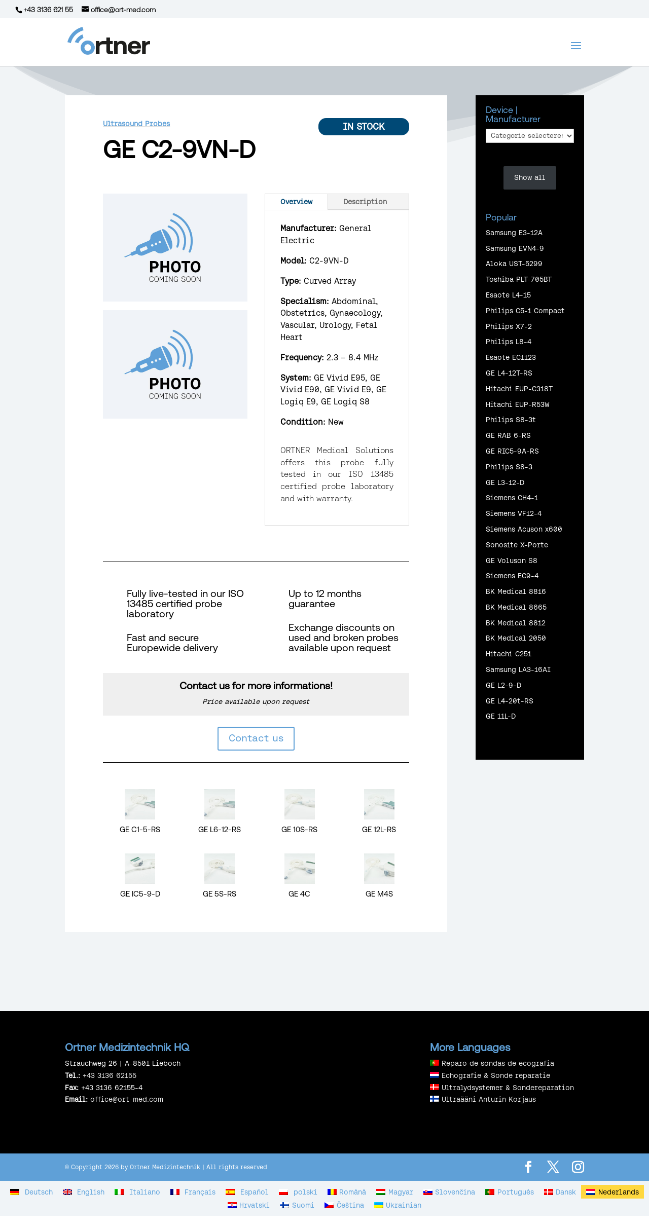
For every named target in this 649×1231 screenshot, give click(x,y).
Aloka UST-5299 (514, 263)
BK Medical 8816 (516, 591)
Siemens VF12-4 (514, 513)
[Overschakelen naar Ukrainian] (398, 1205)
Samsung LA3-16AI (518, 669)
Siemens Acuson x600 (524, 529)
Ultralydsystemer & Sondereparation (508, 1088)
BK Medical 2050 (516, 638)
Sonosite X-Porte (517, 545)
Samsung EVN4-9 (515, 248)
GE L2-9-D (503, 685)
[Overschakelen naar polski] (298, 1191)
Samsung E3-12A (514, 233)
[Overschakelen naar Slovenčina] (449, 1191)
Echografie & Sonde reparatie (496, 1075)
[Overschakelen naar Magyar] (394, 1191)
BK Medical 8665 (516, 607)
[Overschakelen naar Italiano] (137, 1191)
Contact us (256, 737)
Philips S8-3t (511, 420)
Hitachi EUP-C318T (519, 389)
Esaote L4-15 (508, 295)
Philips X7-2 (509, 326)
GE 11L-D (501, 716)
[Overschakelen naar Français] (193, 1191)
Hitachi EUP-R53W (518, 404)
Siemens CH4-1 (512, 498)
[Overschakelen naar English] (84, 1191)
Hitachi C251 (508, 654)
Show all (530, 177)
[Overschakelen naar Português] (509, 1191)
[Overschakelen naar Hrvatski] (249, 1205)
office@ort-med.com (126, 1099)
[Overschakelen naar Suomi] (297, 1205)
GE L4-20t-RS (509, 701)
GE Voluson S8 (511, 560)
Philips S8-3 (509, 467)
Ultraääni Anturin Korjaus (489, 1099)
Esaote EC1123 (511, 357)
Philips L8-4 (508, 342)
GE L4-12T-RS (509, 373)
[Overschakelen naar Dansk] (560, 1191)
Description (365, 202)
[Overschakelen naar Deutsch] (31, 1191)
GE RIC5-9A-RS (512, 451)
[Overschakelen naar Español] (247, 1191)
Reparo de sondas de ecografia (498, 1063)
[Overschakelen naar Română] (347, 1191)
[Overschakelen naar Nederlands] (612, 1191)
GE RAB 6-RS (508, 435)
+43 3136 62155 (109, 1075)
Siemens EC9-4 (512, 576)
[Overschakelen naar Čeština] (344, 1205)
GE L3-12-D (505, 482)
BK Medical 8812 (516, 623)
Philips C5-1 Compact (525, 311)
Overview (296, 202)
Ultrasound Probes (136, 124)
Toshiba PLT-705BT (519, 279)
